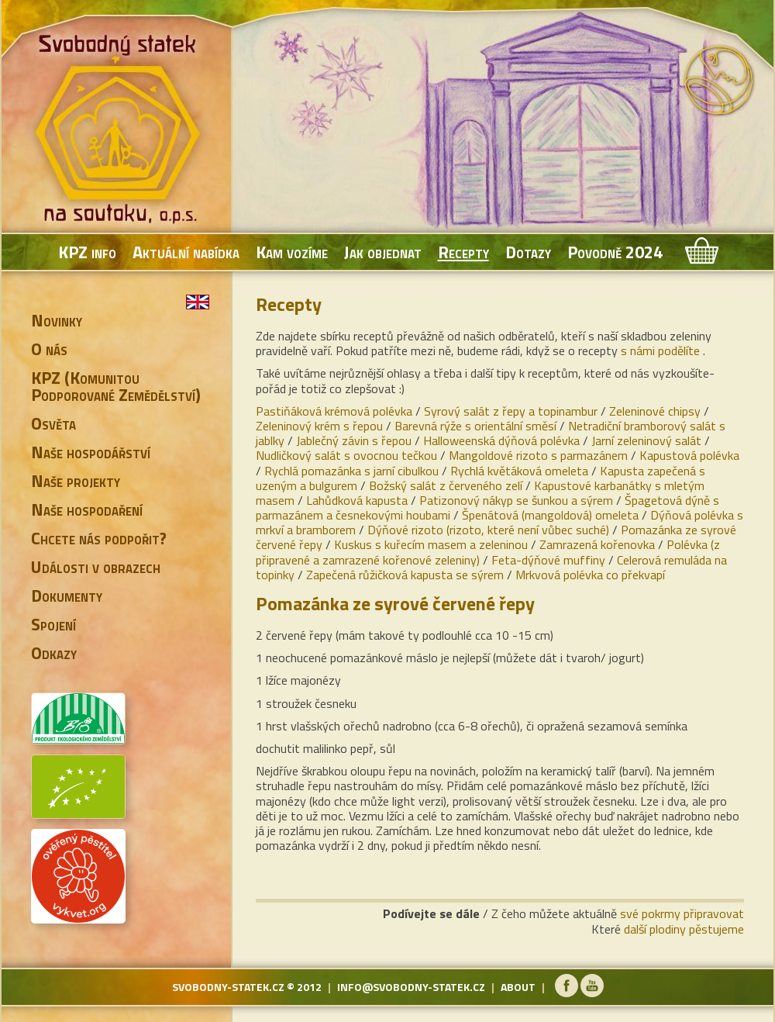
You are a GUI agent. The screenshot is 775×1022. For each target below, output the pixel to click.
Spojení (53, 624)
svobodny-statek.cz (228, 987)
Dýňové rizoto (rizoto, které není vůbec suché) (488, 529)
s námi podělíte (660, 350)
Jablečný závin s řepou (354, 440)
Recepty (463, 252)
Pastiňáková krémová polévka (334, 411)
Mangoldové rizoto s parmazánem (538, 455)
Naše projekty (75, 481)
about (518, 987)
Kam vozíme (292, 252)
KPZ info (87, 252)
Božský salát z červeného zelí (445, 485)
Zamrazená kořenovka (597, 544)
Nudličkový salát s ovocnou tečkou (346, 455)
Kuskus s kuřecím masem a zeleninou (431, 544)
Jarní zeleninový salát (646, 440)
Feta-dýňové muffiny (548, 560)
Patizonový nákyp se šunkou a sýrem (516, 500)
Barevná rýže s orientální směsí (475, 425)
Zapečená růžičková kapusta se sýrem (405, 574)
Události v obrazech (95, 567)
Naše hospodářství (90, 452)
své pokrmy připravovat (682, 913)
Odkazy (54, 653)
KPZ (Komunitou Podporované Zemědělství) (116, 386)
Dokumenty (66, 595)
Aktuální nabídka (186, 252)
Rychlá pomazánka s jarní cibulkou (351, 470)
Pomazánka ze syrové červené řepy (395, 603)
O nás (49, 349)
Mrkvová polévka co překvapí (590, 574)
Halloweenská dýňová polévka (501, 440)
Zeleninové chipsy (655, 411)
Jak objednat (383, 252)
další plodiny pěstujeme (684, 929)
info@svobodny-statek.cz (411, 987)
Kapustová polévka (689, 455)
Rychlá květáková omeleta (519, 470)
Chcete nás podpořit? (99, 538)
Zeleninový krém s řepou (319, 425)
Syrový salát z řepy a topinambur (511, 411)
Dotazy (528, 252)
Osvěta (53, 423)
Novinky (56, 320)
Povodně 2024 (615, 252)
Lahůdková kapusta (357, 500)
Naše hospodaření (87, 509)
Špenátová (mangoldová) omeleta (550, 515)
